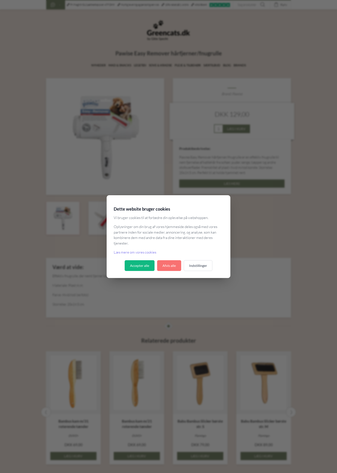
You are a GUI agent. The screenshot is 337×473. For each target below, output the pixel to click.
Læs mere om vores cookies (135, 252)
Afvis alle (169, 265)
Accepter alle (139, 265)
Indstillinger (198, 265)
